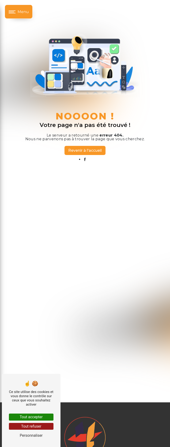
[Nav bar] (19, 12)
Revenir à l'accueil (85, 150)
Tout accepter (31, 417)
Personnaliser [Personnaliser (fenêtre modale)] (31, 435)
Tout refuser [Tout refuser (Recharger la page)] (31, 426)
